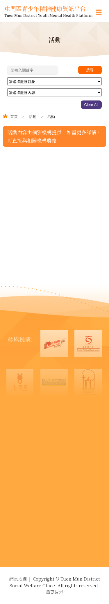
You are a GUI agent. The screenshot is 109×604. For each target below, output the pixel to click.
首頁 (14, 116)
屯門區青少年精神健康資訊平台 (48, 10)
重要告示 (54, 592)
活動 (32, 116)
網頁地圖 (18, 579)
